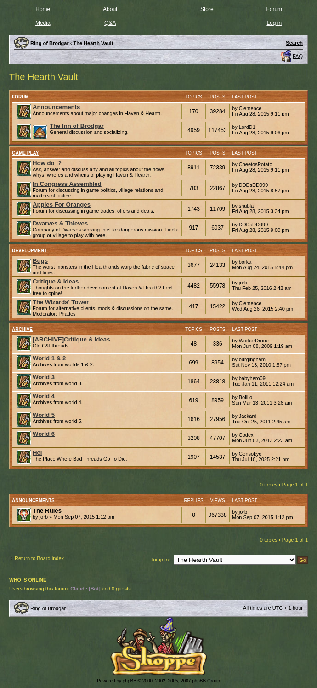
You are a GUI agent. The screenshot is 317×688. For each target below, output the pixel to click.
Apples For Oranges (62, 204)
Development (29, 250)
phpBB (129, 680)
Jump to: (160, 559)
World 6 (44, 433)
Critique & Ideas (56, 281)
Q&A (110, 23)
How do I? (47, 163)
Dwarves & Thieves (60, 223)
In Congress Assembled (67, 183)
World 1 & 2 (49, 358)
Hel (37, 452)
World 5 (44, 414)
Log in (274, 23)
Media (43, 23)
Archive (22, 329)
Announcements (56, 107)
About (110, 9)
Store (207, 9)
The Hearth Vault (43, 77)
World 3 (44, 377)
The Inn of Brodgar (77, 125)
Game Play (25, 153)
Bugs (40, 260)
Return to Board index (39, 558)
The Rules (47, 510)
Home (42, 9)
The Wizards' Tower (61, 302)
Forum (274, 9)
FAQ (298, 56)
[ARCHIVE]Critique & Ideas (71, 339)
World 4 (44, 396)
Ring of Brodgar (48, 608)
